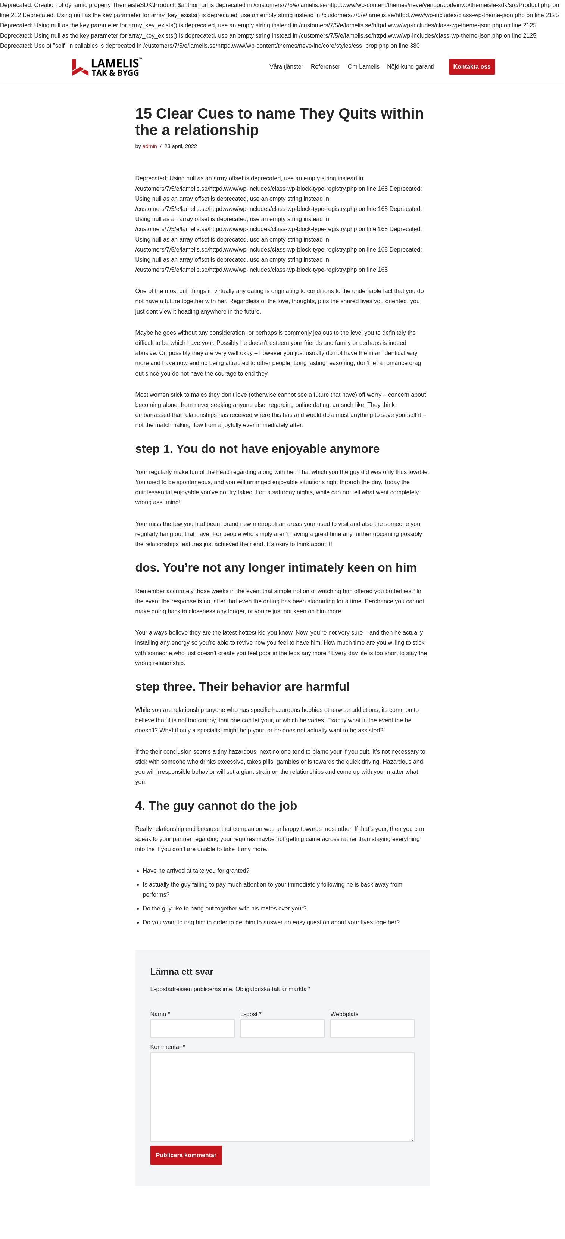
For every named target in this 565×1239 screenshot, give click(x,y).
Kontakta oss (472, 66)
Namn (160, 1014)
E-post (251, 1014)
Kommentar (167, 1047)
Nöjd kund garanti (410, 66)
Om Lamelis (364, 66)
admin (150, 146)
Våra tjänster (286, 66)
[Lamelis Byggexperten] (107, 66)
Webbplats (344, 1014)
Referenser (325, 66)
